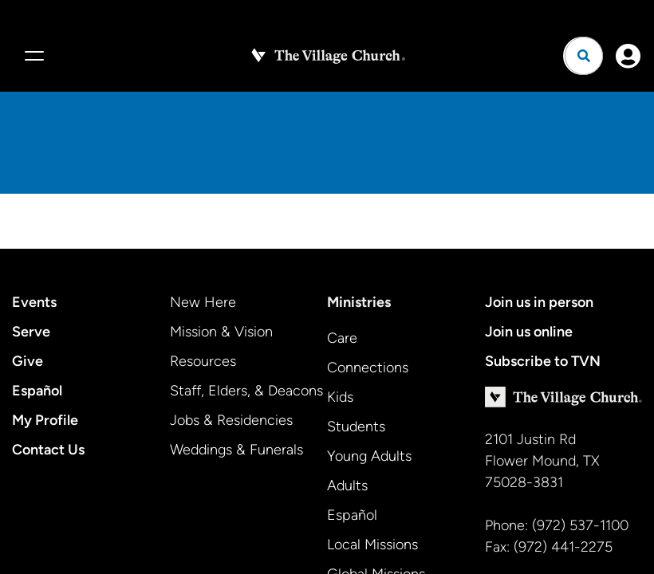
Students (356, 426)
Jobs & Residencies (231, 420)
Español (37, 390)
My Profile (45, 420)
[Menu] (32, 56)
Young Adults (369, 456)
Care (342, 338)
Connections (367, 367)
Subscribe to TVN (543, 361)
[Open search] (584, 56)
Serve (31, 331)
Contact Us (48, 449)
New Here (203, 302)
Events (34, 302)
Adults (347, 485)
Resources (203, 361)
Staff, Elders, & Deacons (246, 390)
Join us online (529, 331)
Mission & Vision (221, 331)
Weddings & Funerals (236, 449)
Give (27, 361)
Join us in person (539, 302)
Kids (340, 397)
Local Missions (372, 544)
